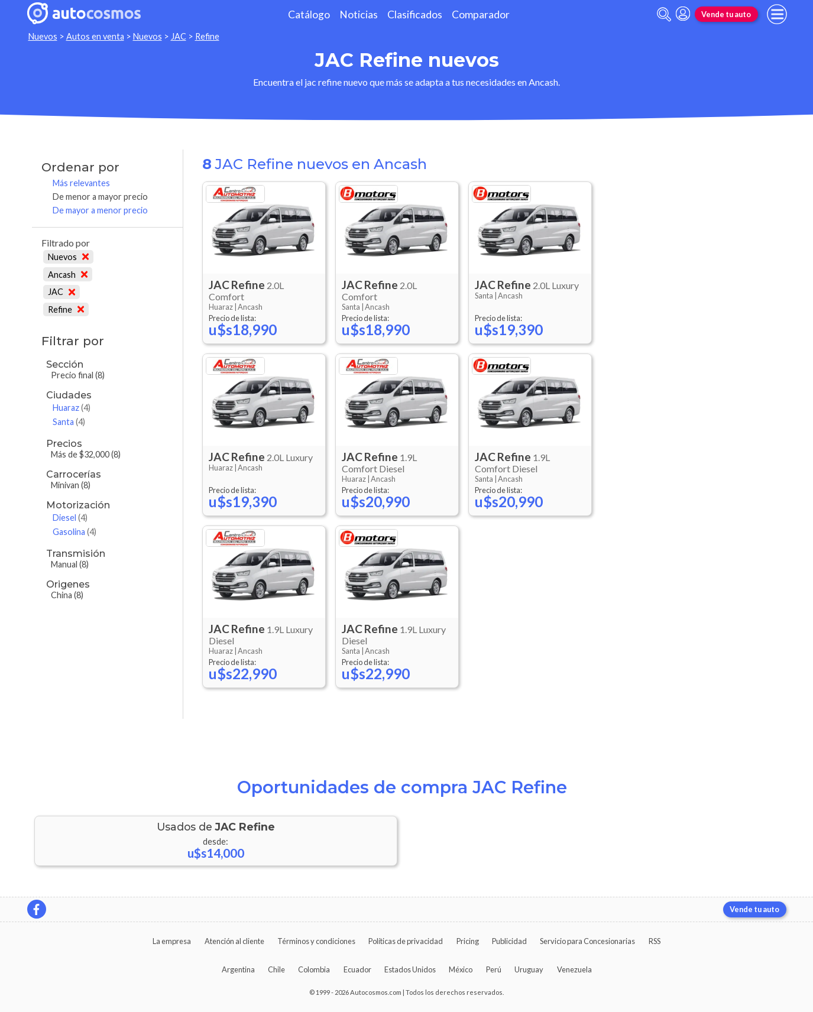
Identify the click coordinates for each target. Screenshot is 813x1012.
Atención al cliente (234, 941)
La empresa (172, 941)
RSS (654, 941)
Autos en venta (95, 36)
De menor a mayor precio (100, 197)
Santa (69, 422)
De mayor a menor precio (100, 210)
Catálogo (309, 14)
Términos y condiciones (316, 941)
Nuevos (42, 36)
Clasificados (414, 14)
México (460, 969)
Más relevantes (81, 183)
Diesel (70, 518)
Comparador (481, 14)
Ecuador (357, 969)
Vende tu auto (726, 14)
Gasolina (74, 532)
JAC (178, 36)
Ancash (68, 275)
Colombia (314, 969)
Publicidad (509, 941)
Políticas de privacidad (405, 941)
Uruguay (528, 969)
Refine (207, 36)
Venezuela (574, 969)
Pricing (467, 941)
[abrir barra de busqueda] (664, 14)
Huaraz (71, 408)
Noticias (358, 14)
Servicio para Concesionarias (587, 941)
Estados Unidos (410, 969)
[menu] (777, 14)
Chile (276, 969)
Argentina (238, 969)
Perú (493, 969)
